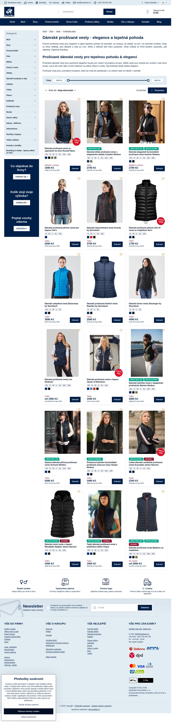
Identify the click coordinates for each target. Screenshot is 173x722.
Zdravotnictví (9, 660)
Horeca (7, 657)
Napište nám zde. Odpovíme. (140, 629)
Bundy (89, 646)
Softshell (90, 643)
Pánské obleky (93, 632)
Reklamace (50, 646)
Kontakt (49, 635)
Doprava (49, 629)
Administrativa (9, 663)
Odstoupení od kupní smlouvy (57, 643)
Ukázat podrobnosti (28, 717)
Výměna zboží (51, 640)
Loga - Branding (10, 647)
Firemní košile (92, 629)
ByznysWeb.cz (94, 709)
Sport (6, 642)
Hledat (109, 12)
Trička (89, 653)
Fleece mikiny (92, 640)
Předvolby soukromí (82, 706)
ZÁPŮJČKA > (21, 229)
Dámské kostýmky (94, 634)
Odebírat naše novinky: (33, 610)
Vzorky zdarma (10, 652)
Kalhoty (90, 637)
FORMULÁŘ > (21, 203)
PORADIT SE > (22, 177)
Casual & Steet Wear (12, 637)
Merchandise (9, 650)
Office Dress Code (11, 632)
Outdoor (7, 639)
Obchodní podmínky (53, 649)
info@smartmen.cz (142, 634)
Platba (48, 632)
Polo (89, 651)
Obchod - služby (10, 665)
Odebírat (145, 608)
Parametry (157, 90)
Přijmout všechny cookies (28, 711)
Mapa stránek (51, 657)
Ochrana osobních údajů (55, 652)
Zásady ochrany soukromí (101, 706)
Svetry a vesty (92, 648)
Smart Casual (9, 634)
